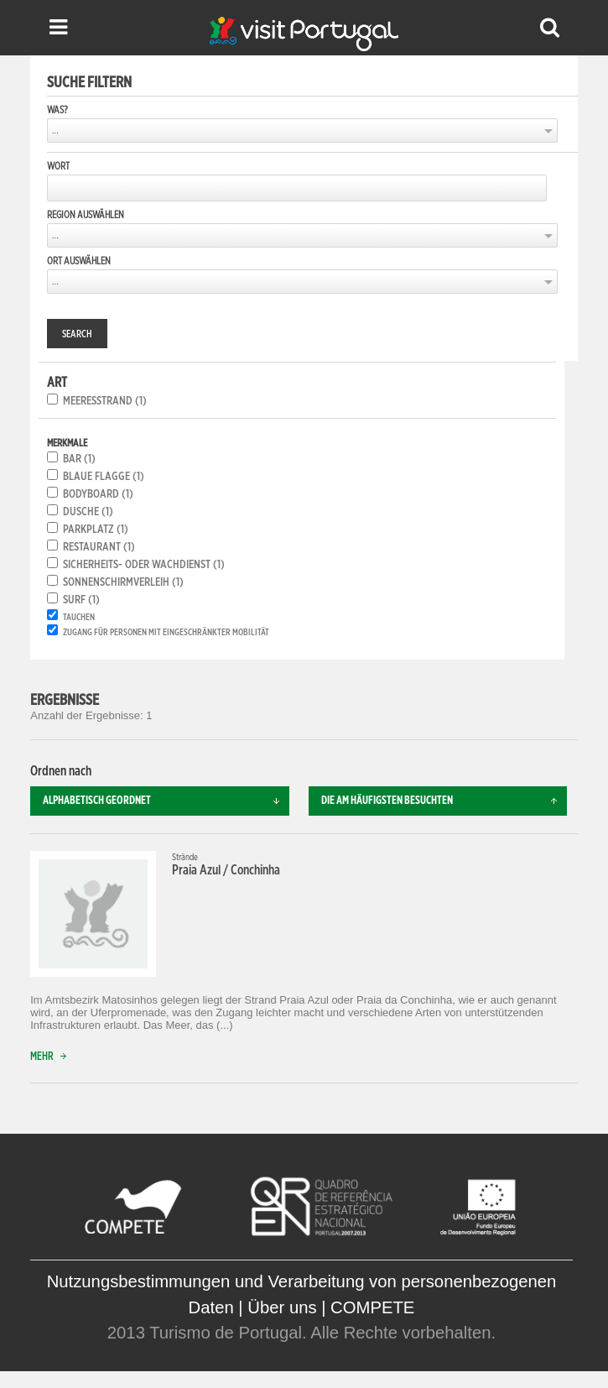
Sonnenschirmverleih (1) (123, 582)
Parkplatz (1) (95, 529)
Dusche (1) (88, 512)
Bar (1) (79, 459)
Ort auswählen (79, 261)
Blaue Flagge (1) (103, 477)
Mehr (52, 1056)
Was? (57, 110)
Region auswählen (85, 215)
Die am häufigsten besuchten (444, 801)
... (55, 130)
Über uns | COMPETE (330, 1307)
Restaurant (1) (99, 547)
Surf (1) (81, 600)
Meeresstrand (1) (105, 401)
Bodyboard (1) (98, 494)
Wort (58, 166)
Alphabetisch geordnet (166, 801)
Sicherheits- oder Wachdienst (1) (144, 565)
